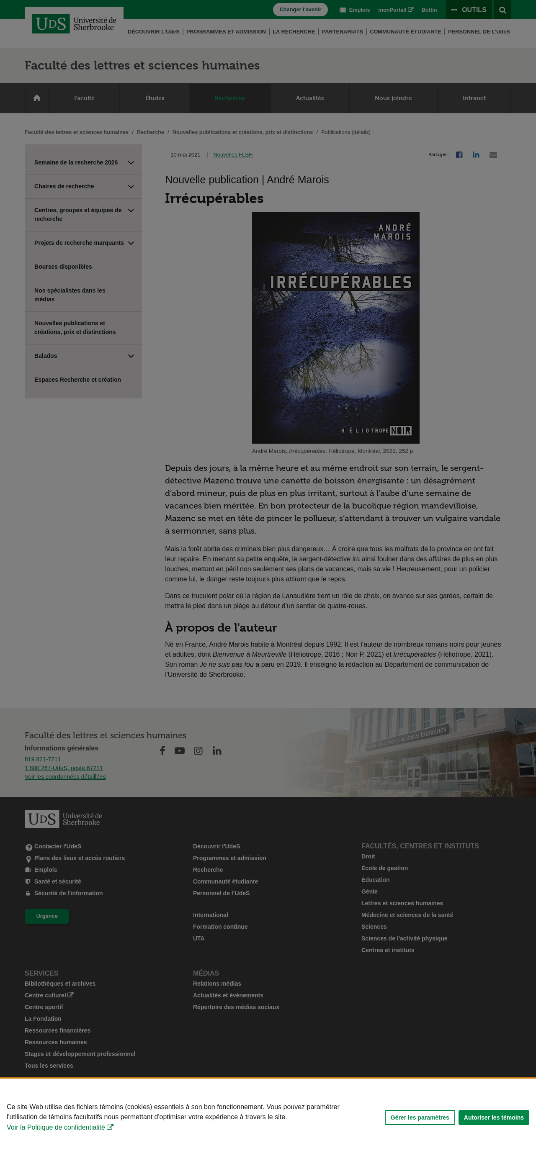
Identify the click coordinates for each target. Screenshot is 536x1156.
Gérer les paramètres (420, 1117)
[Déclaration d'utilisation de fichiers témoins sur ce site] (268, 1117)
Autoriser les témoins (494, 1117)
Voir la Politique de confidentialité (56, 1127)
